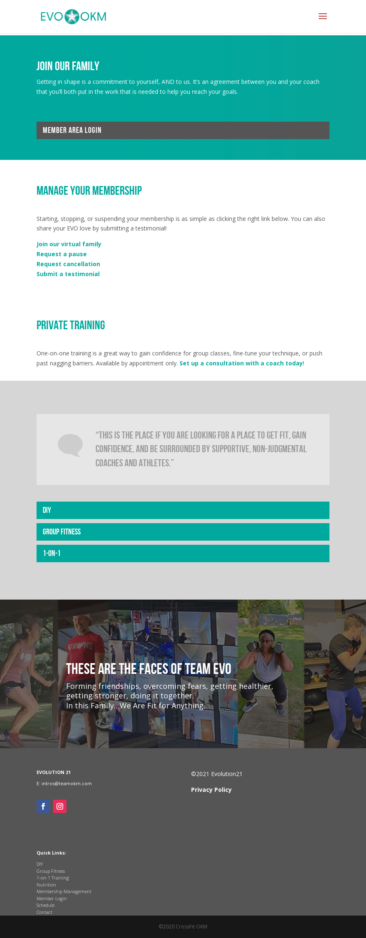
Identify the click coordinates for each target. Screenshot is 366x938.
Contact (44, 912)
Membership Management (64, 891)
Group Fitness (62, 532)
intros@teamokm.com (67, 783)
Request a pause (62, 254)
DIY (47, 510)
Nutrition (46, 885)
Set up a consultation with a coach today (241, 363)
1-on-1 (52, 553)
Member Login (52, 898)
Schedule (45, 905)
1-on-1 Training (53, 877)
